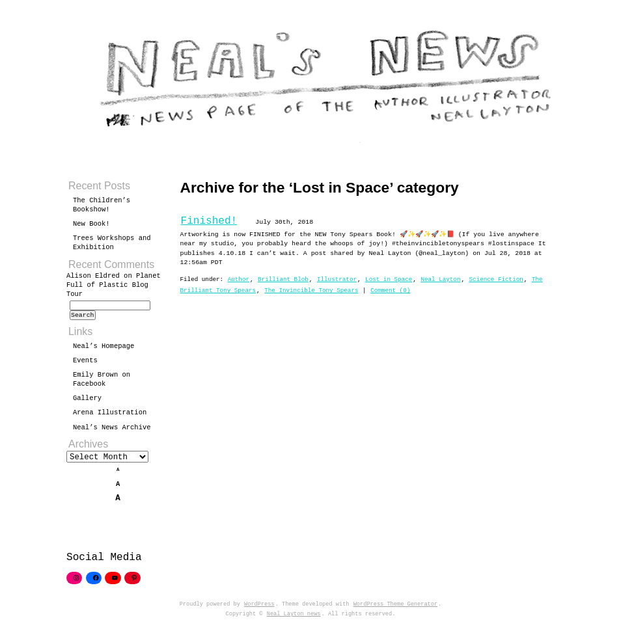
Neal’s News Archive (112, 431)
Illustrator (337, 279)
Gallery (87, 402)
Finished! (209, 221)
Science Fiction (496, 279)
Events (85, 364)
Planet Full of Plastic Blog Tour (113, 285)
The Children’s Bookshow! (101, 205)
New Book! (91, 223)
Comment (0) (390, 290)
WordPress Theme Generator (395, 610)
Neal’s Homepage (103, 350)
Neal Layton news (294, 620)
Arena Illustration (109, 416)
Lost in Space (388, 279)
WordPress (259, 610)
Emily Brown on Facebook (101, 383)
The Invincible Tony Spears (311, 290)
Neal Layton (440, 279)
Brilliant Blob (283, 279)
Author (238, 279)
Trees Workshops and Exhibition (112, 243)
